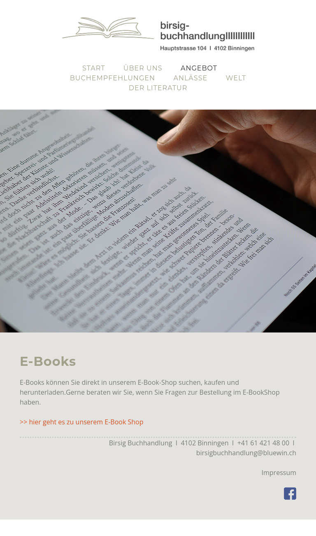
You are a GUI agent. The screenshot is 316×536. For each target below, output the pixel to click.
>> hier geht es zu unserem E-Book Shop (81, 421)
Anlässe (190, 78)
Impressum (279, 472)
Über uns (143, 68)
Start (93, 68)
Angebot (199, 68)
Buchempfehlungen (112, 78)
